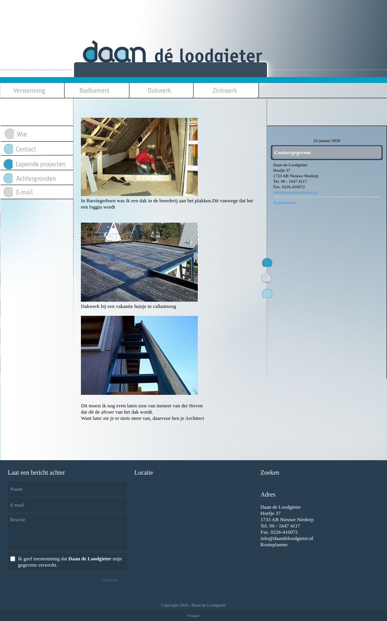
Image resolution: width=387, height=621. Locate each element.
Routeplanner (284, 202)
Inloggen (193, 615)
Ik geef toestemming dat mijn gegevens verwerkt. (70, 562)
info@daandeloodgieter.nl (295, 192)
